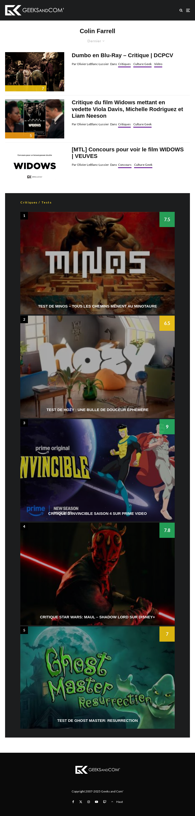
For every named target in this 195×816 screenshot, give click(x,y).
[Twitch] (105, 802)
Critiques (124, 64)
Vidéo (158, 64)
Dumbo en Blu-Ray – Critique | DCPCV (122, 55)
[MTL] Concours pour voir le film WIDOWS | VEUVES (128, 152)
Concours (125, 165)
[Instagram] (88, 802)
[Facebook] (73, 802)
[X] (81, 802)
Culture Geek (142, 64)
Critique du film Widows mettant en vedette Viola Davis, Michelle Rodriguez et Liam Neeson (127, 109)
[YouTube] (96, 802)
